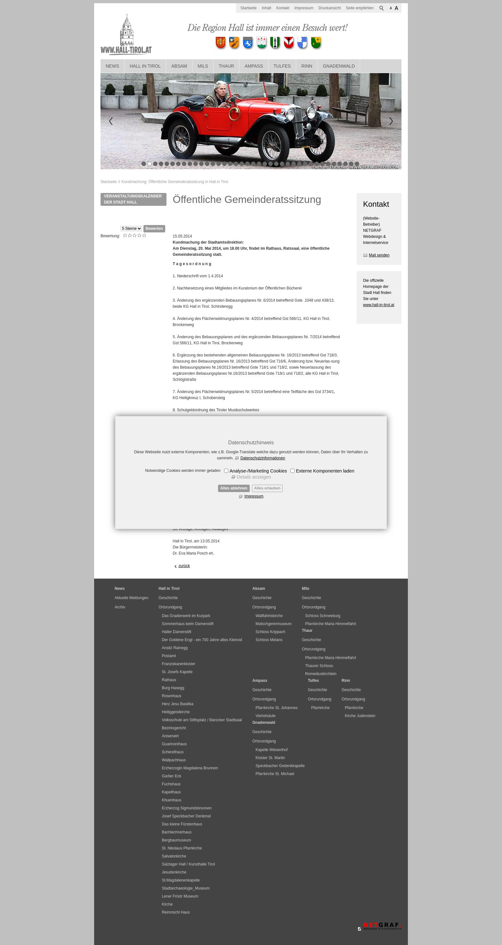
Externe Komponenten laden (325, 470)
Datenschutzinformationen (262, 458)
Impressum (253, 496)
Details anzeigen (254, 477)
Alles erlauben (267, 488)
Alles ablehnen (233, 488)
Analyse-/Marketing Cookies (258, 470)
